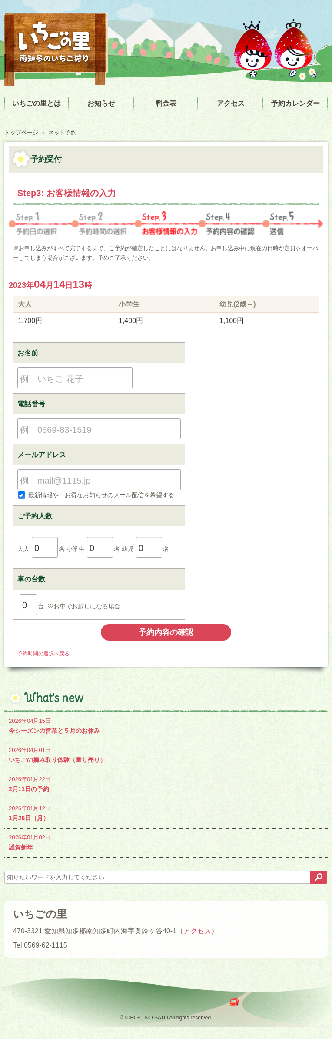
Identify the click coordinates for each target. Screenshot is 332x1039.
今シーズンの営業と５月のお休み (166, 725)
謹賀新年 (166, 842)
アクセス (231, 103)
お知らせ (101, 103)
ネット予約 (62, 132)
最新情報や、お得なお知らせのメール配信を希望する (95, 495)
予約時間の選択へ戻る (43, 654)
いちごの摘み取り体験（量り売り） (166, 754)
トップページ (21, 132)
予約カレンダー (295, 103)
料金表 (166, 103)
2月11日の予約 (166, 783)
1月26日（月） (166, 813)
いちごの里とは (36, 103)
